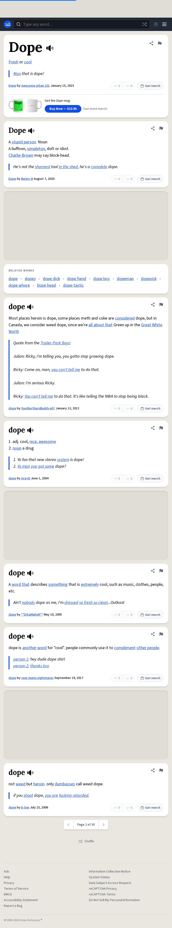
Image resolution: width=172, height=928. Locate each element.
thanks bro (39, 666)
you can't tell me (65, 370)
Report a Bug (13, 905)
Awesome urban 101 (35, 85)
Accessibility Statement (21, 900)
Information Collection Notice (109, 871)
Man (17, 74)
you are (51, 795)
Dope (12, 85)
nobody (28, 603)
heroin (38, 784)
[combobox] (81, 24)
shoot (28, 795)
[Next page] (103, 824)
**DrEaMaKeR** (32, 614)
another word (34, 648)
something (58, 584)
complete (99, 167)
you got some (42, 466)
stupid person (24, 142)
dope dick (51, 279)
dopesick (149, 279)
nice (33, 442)
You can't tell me (39, 396)
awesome (47, 442)
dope (13, 279)
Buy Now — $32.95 (63, 108)
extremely (90, 584)
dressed (71, 603)
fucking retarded (73, 795)
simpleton (36, 149)
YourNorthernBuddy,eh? (38, 408)
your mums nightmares (37, 678)
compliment (125, 648)
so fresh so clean (93, 603)
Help (7, 877)
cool (28, 62)
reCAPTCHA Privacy (103, 888)
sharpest (42, 167)
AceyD (25, 478)
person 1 (20, 659)
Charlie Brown (21, 155)
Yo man (23, 466)
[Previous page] (69, 824)
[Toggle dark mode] (156, 24)
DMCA (8, 894)
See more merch (95, 108)
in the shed (68, 167)
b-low (25, 807)
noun (17, 448)
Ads (6, 871)
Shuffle (86, 841)
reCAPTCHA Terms (102, 894)
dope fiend (76, 279)
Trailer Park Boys (55, 343)
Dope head (46, 285)
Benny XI (27, 178)
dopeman (125, 279)
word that (20, 584)
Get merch (150, 86)
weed (20, 784)
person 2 (20, 666)
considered (125, 318)
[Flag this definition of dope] (161, 304)
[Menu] (164, 24)
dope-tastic (73, 285)
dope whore (19, 285)
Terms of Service (16, 888)
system (63, 460)
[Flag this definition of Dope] (159, 43)
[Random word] (144, 24)
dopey (30, 279)
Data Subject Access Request (110, 883)
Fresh (13, 62)
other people (148, 648)
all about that (100, 325)
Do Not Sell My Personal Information (114, 900)
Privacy (9, 883)
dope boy (101, 279)
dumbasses (65, 784)
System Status (99, 877)
